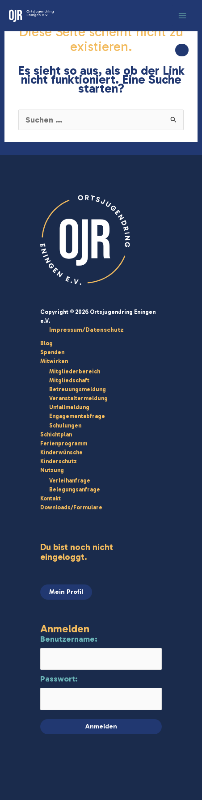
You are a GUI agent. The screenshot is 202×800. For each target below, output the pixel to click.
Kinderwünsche (61, 452)
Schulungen (65, 425)
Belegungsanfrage (74, 489)
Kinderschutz (58, 461)
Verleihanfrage (69, 480)
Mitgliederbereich (74, 371)
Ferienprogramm (63, 443)
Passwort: (59, 679)
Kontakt (50, 498)
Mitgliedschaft (69, 380)
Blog (46, 343)
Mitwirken (54, 361)
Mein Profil (66, 592)
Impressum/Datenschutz (86, 330)
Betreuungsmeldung (77, 389)
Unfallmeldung (69, 407)
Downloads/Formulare (71, 507)
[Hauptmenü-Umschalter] (182, 15)
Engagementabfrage (77, 416)
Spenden (52, 352)
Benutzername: (68, 639)
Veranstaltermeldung (78, 398)
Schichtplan (56, 434)
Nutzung (52, 470)
